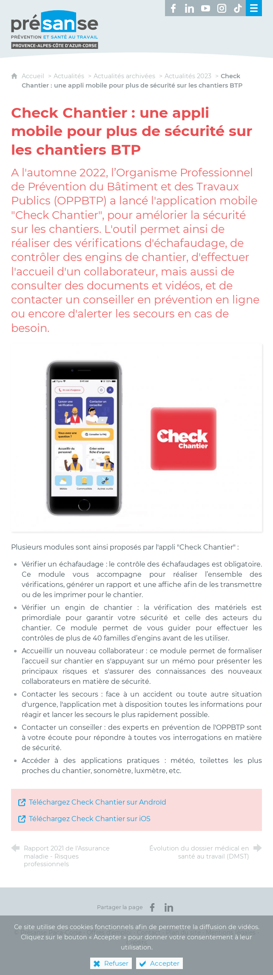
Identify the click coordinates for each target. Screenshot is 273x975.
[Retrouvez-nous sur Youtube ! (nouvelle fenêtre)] (205, 8)
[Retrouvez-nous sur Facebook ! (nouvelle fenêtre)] (173, 8)
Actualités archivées (124, 76)
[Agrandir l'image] (136, 437)
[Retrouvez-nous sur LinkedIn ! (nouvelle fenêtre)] (189, 8)
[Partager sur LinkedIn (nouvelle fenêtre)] (169, 907)
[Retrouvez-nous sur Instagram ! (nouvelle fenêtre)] (221, 8)
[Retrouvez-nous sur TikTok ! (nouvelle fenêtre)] (238, 8)
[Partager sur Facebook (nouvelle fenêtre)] (152, 907)
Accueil (34, 76)
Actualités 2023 (188, 76)
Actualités (69, 76)
